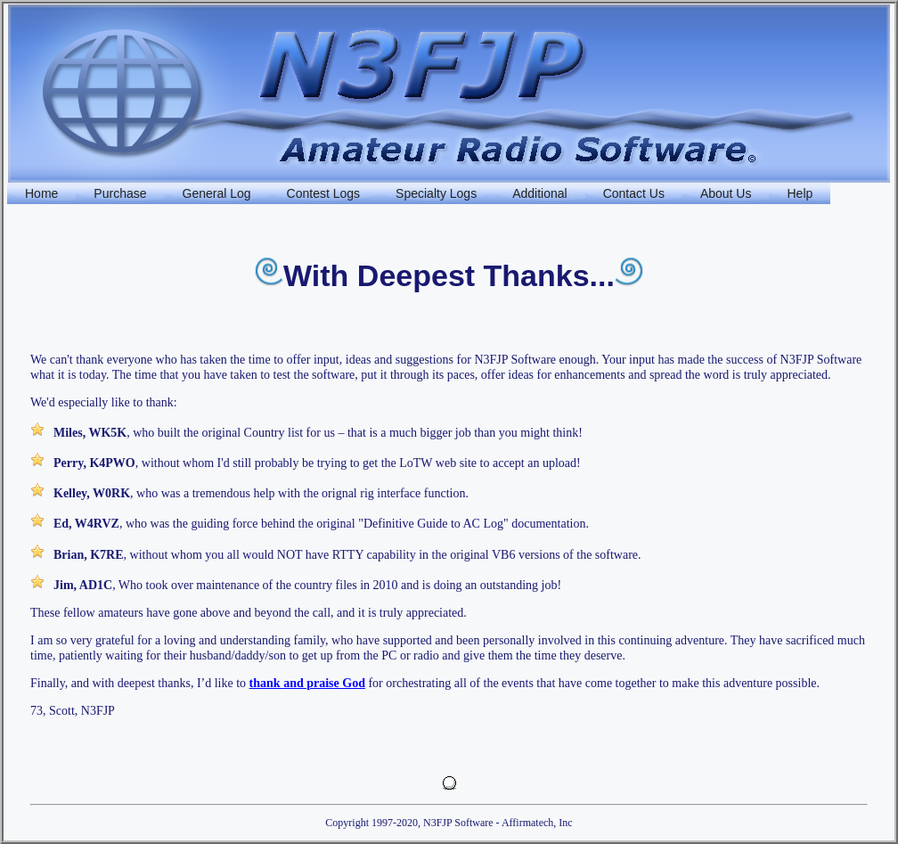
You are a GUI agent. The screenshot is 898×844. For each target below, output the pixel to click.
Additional (539, 193)
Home (41, 193)
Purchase (120, 193)
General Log (217, 193)
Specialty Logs (436, 193)
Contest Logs (324, 193)
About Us (726, 193)
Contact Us (634, 193)
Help (799, 193)
